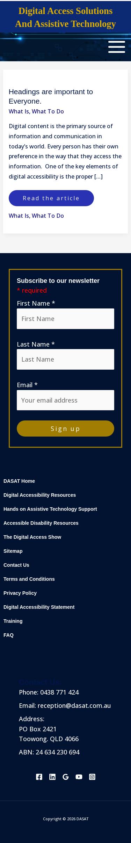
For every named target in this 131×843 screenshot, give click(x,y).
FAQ (8, 635)
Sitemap (12, 551)
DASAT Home (19, 481)
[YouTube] (78, 776)
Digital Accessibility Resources (39, 495)
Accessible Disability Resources (41, 523)
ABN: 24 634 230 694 (49, 752)
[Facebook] (39, 776)
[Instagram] (92, 776)
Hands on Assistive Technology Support (50, 509)
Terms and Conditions (29, 579)
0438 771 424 (58, 692)
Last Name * (36, 344)
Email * (27, 385)
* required (32, 290)
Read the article (51, 196)
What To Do (48, 111)
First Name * (36, 303)
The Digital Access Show (32, 537)
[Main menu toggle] (116, 47)
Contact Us (16, 565)
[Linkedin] (52, 776)
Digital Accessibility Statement (38, 607)
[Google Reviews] (65, 776)
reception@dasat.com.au (74, 705)
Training (12, 621)
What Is (19, 111)
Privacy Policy (20, 593)
